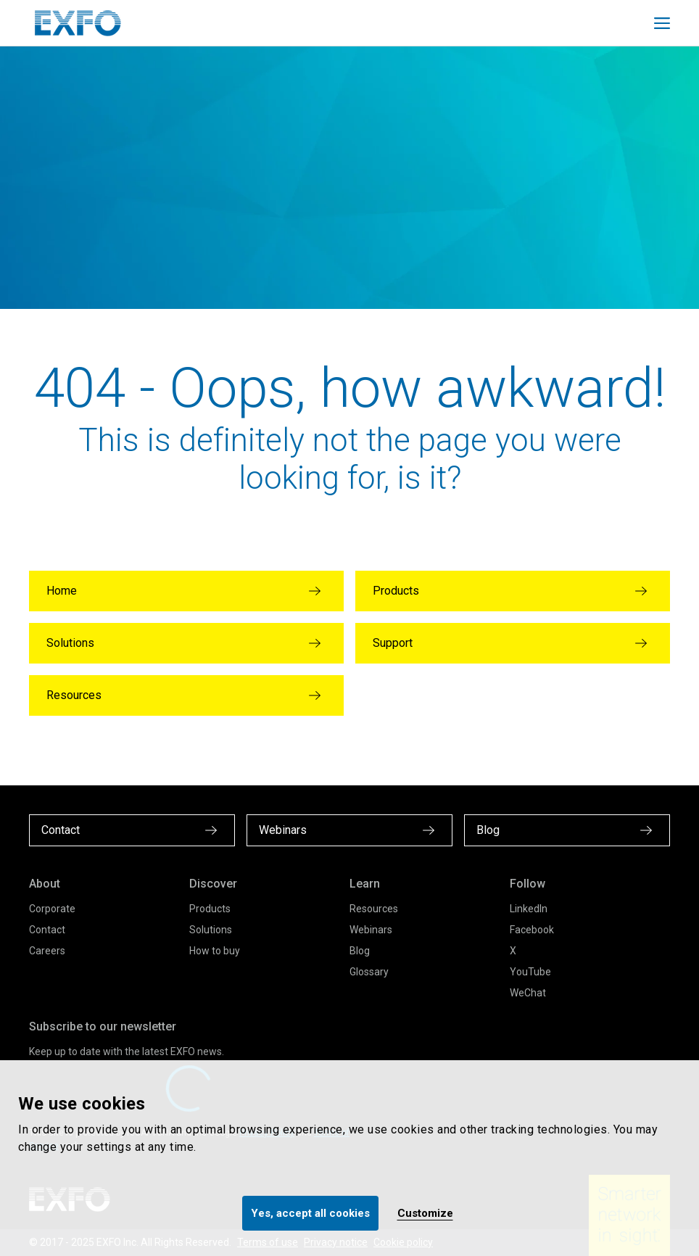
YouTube (530, 972)
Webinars (371, 929)
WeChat (528, 993)
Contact (47, 929)
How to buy (214, 951)
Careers (47, 951)
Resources (374, 908)
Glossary (369, 972)
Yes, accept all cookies (310, 1213)
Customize (425, 1213)
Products (210, 908)
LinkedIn (528, 908)
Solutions (210, 929)
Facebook (532, 929)
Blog (360, 951)
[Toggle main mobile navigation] (662, 23)
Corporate (52, 908)
